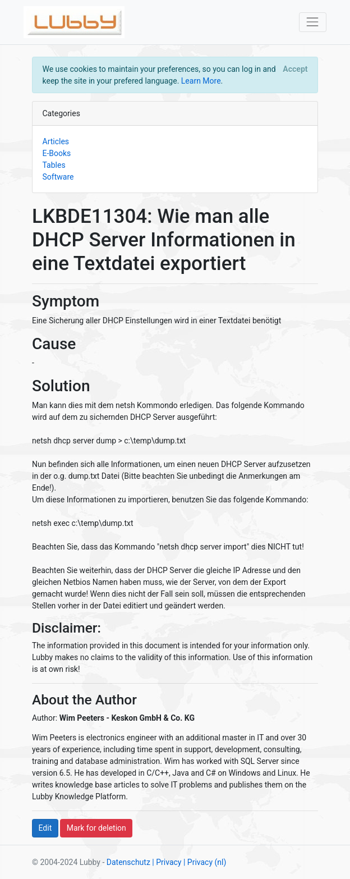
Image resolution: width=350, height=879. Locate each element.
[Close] (295, 69)
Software (58, 176)
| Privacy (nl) (204, 862)
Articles (56, 141)
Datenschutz (128, 862)
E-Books (57, 153)
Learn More (201, 80)
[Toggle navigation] (312, 22)
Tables (54, 165)
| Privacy (166, 862)
